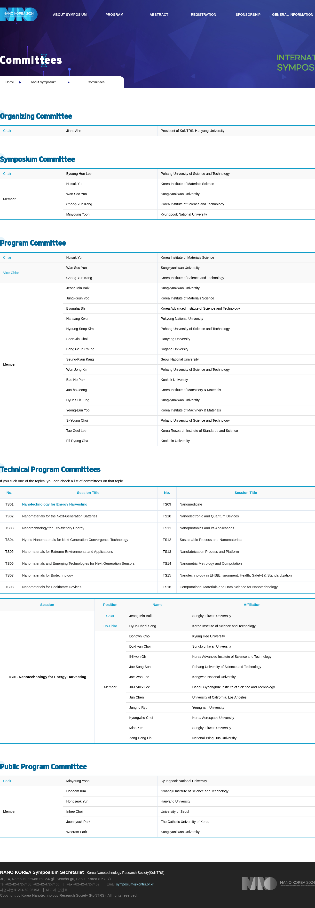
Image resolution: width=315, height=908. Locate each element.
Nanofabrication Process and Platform (209, 552)
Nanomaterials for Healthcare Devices (51, 587)
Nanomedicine (191, 504)
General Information (292, 14)
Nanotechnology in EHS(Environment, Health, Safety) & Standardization (236, 575)
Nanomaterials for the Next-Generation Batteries (59, 516)
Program (114, 14)
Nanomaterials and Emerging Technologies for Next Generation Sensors (78, 563)
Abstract (159, 14)
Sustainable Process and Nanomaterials (211, 540)
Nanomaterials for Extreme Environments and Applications (67, 552)
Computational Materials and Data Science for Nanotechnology (229, 587)
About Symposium (70, 14)
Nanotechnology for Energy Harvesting (54, 504)
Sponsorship (248, 14)
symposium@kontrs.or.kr (134, 884)
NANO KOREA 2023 (19, 15)
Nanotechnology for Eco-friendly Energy (53, 528)
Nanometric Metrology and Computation (211, 563)
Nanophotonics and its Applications (207, 528)
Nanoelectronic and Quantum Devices (209, 516)
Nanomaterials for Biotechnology (47, 575)
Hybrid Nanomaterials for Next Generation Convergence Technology (75, 540)
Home (10, 82)
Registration (203, 14)
